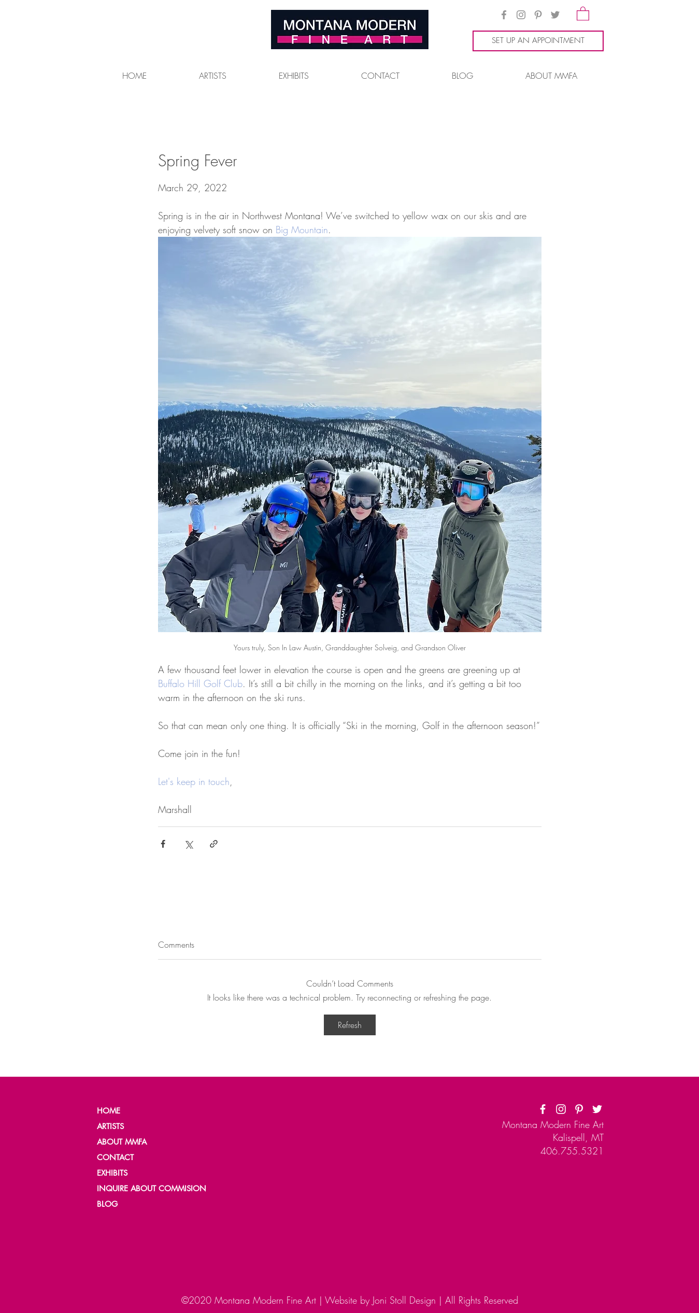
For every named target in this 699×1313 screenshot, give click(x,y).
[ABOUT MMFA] (132, 1141)
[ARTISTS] (132, 1126)
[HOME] (132, 1110)
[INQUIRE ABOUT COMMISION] (156, 1188)
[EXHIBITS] (113, 1172)
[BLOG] (132, 1203)
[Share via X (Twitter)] (188, 844)
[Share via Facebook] (163, 844)
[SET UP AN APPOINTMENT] (538, 41)
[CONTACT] (132, 1157)
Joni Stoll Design (404, 1300)
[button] (583, 13)
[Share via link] (214, 844)
